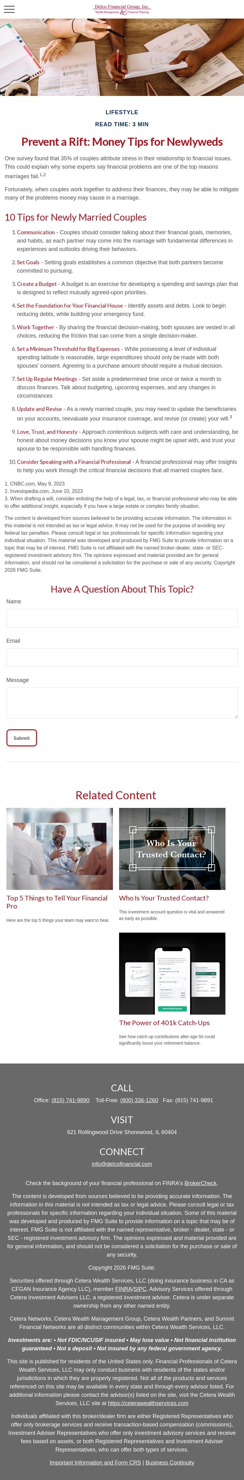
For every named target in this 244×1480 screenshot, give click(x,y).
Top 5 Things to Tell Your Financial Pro (57, 902)
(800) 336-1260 (139, 1100)
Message (17, 680)
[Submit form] (21, 737)
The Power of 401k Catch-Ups (164, 1022)
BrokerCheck (200, 1183)
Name (13, 601)
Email (13, 641)
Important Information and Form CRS (95, 1463)
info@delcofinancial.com (122, 1164)
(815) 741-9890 (70, 1100)
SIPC (140, 1289)
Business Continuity (170, 1463)
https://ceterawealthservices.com (148, 1403)
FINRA (123, 1289)
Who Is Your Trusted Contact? (164, 898)
